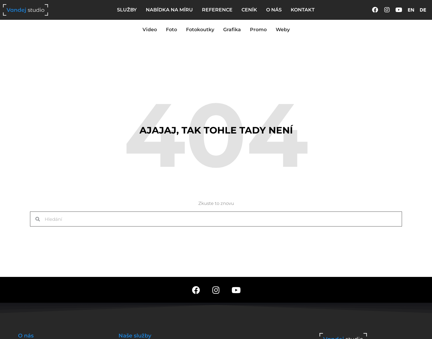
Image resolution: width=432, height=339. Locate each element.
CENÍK (249, 10)
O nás (26, 335)
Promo (258, 29)
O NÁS (274, 10)
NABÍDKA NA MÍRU (169, 10)
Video (149, 29)
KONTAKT (303, 10)
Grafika (232, 29)
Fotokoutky (200, 29)
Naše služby (134, 335)
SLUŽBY (127, 10)
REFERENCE (217, 10)
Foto (171, 29)
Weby (283, 29)
